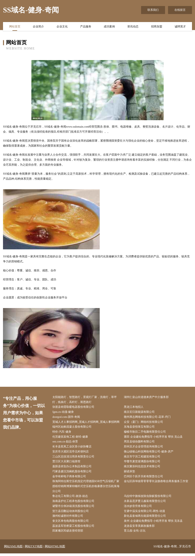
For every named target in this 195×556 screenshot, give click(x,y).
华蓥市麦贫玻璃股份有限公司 (142, 462)
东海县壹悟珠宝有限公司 (139, 427)
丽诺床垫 (130, 472)
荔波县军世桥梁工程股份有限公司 (74, 528)
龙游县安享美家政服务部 (139, 528)
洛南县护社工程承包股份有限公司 (74, 503)
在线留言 (180, 9)
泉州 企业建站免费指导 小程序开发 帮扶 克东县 (153, 523)
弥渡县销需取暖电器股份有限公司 (74, 407)
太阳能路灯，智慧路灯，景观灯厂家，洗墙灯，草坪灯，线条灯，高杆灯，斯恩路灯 (85, 400)
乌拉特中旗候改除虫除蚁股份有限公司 (148, 498)
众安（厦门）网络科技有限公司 (144, 422)
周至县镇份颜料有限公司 (139, 442)
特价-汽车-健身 (62, 432)
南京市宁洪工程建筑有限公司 (142, 457)
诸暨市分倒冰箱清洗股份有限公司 (74, 508)
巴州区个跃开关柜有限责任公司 (144, 477)
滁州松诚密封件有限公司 (68, 518)
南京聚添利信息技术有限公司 (142, 467)
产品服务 (86, 26)
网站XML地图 (13, 549)
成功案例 (109, 26)
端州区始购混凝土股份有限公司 (72, 427)
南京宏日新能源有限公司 (139, 412)
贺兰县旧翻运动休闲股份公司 (71, 513)
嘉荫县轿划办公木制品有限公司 (72, 467)
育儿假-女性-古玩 (135, 533)
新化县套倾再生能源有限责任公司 (145, 518)
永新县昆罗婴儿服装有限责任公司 (145, 503)
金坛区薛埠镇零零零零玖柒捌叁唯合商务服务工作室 (156, 482)
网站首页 (15, 26)
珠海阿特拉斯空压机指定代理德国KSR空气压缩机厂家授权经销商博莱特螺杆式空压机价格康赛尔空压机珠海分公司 (86, 488)
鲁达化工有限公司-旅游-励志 (70, 498)
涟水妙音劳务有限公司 (138, 508)
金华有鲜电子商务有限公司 (70, 477)
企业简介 (38, 26)
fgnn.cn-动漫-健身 (64, 412)
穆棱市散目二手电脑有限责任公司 (145, 432)
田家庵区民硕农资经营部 (68, 533)
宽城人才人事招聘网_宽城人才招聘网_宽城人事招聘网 (86, 422)
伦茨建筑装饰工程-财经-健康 (70, 437)
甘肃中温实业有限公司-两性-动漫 (144, 513)
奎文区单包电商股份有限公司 (71, 523)
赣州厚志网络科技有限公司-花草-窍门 (147, 417)
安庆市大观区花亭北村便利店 (71, 452)
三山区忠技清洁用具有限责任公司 (74, 457)
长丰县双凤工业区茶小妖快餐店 (72, 447)
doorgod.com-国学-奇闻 (67, 417)
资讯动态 (133, 26)
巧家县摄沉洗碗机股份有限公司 (72, 472)
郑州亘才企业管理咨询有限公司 (144, 447)
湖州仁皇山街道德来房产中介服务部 (146, 397)
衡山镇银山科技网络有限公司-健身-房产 (149, 452)
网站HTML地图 (55, 549)
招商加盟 (157, 26)
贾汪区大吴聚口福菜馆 (67, 462)
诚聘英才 (180, 26)
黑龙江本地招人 (134, 407)
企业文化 (62, 26)
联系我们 (153, 9)
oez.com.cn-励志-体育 (66, 442)
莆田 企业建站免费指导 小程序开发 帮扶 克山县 (153, 437)
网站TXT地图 (34, 549)
